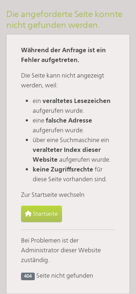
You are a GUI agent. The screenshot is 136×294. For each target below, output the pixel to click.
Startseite (41, 214)
